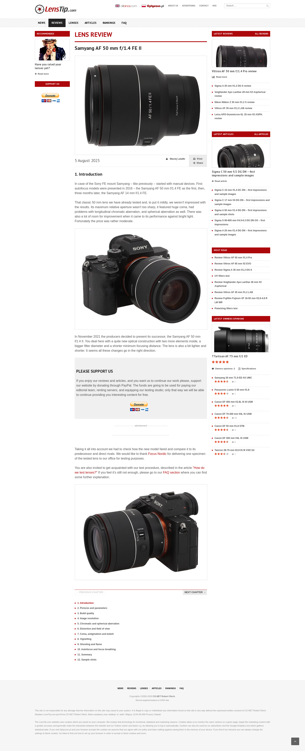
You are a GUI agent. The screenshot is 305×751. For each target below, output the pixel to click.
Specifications (247, 369)
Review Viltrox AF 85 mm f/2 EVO (233, 263)
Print (197, 159)
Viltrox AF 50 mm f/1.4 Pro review (234, 71)
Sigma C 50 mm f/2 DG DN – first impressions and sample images (233, 173)
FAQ (124, 23)
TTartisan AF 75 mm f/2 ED (230, 356)
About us (173, 6)
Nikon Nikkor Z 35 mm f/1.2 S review (234, 102)
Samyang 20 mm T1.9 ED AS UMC (233, 377)
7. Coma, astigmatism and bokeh (95, 634)
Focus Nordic (157, 453)
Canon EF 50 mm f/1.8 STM (229, 426)
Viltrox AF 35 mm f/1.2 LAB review (233, 108)
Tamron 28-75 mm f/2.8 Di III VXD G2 (234, 450)
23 (234, 418)
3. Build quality (85, 613)
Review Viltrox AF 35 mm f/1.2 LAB (234, 292)
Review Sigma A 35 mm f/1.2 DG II (233, 270)
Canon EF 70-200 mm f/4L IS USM (233, 414)
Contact (204, 6)
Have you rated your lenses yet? (48, 66)
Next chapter (195, 592)
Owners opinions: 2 (223, 369)
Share (198, 163)
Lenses (73, 23)
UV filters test (222, 276)
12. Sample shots (86, 659)
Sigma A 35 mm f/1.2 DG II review (233, 86)
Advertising (188, 6)
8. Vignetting (84, 639)
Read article (219, 181)
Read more (42, 74)
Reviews (57, 23)
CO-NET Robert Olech (164, 696)
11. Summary (84, 654)
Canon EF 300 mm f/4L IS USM (231, 438)
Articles (90, 23)
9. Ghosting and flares (89, 644)
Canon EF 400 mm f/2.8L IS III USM (234, 402)
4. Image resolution (88, 618)
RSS (214, 6)
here (65, 733)
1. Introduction (85, 603)
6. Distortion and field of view (93, 628)
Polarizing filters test (226, 308)
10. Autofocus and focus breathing (96, 649)
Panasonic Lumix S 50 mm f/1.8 (232, 389)
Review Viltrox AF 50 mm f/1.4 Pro (233, 257)
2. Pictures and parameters (92, 608)
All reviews (261, 34)
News (41, 23)
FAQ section (171, 472)
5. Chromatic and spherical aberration (98, 623)
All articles (261, 134)
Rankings (109, 23)
